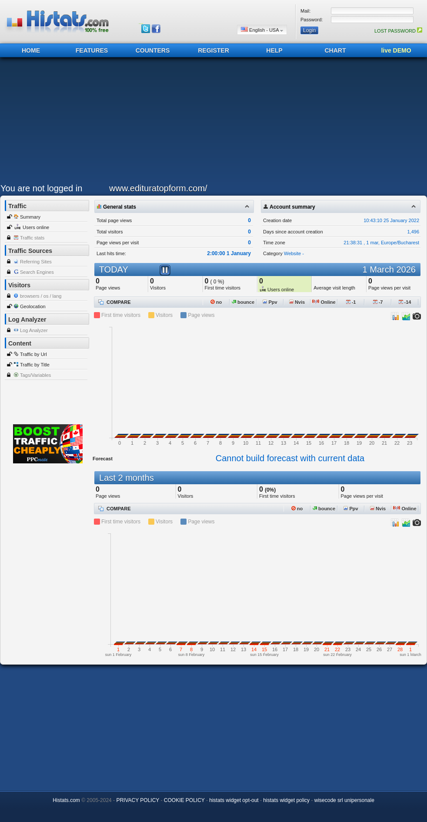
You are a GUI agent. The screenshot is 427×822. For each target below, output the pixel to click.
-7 (378, 302)
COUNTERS (153, 50)
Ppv (270, 302)
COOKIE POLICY (184, 800)
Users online (36, 227)
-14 (405, 302)
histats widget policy (286, 800)
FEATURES (92, 50)
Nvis (297, 302)
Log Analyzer (34, 330)
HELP (274, 50)
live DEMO (396, 50)
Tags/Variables (35, 375)
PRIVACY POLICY (137, 800)
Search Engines (37, 272)
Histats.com (66, 800)
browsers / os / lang (40, 296)
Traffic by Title (35, 364)
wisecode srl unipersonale (344, 800)
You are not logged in (41, 188)
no (216, 302)
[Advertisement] (135, 122)
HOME (31, 50)
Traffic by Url (33, 354)
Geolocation (33, 306)
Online (323, 302)
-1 (351, 302)
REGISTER (213, 50)
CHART (335, 50)
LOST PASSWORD (398, 30)
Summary (30, 217)
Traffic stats (32, 237)
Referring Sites (36, 261)
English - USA (262, 30)
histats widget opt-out (233, 800)
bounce (243, 302)
